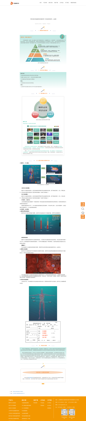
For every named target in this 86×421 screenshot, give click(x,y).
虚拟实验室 (30, 377)
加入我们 (49, 405)
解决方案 (50, 2)
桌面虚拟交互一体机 (26, 418)
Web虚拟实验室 (25, 413)
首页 (41, 2)
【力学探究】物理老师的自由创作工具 (18, 393)
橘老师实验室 (73, 2)
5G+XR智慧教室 (25, 408)
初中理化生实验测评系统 (14, 418)
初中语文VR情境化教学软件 (14, 415)
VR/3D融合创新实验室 (26, 405)
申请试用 (35, 402)
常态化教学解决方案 (26, 415)
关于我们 (67, 2)
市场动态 (42, 405)
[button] (47, 2)
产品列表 (45, 2)
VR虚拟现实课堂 (25, 402)
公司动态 (61, 2)
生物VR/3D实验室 (12, 408)
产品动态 (48, 23)
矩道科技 (44, 23)
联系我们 (49, 408)
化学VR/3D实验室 (12, 405)
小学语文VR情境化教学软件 (14, 413)
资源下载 (56, 2)
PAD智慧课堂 (24, 410)
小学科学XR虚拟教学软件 (14, 410)
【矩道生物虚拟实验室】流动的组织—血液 (43, 19)
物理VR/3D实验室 (12, 402)
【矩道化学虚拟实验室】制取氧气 (18, 391)
